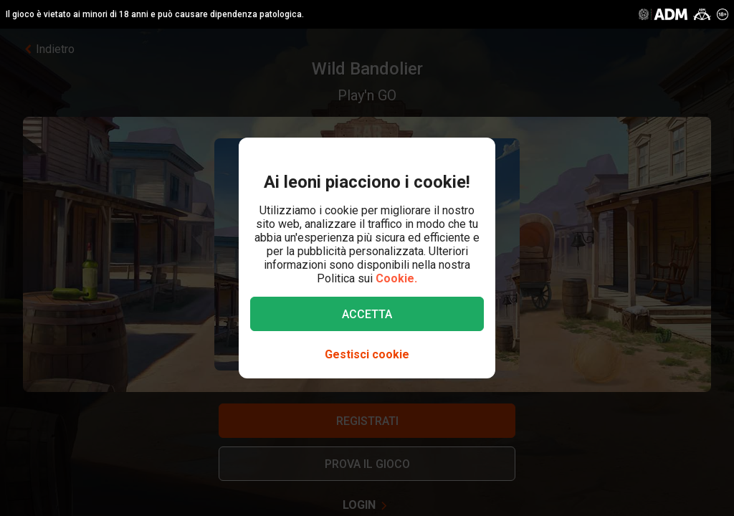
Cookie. (396, 278)
